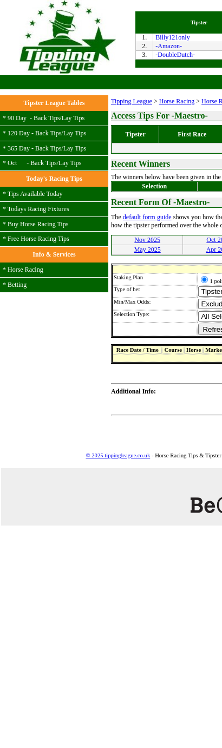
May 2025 (147, 249)
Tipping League (131, 101)
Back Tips (47, 118)
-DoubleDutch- (175, 54)
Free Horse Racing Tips (38, 238)
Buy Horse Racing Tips (38, 224)
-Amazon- (168, 46)
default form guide (147, 217)
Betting (17, 284)
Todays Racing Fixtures (38, 209)
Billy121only (172, 37)
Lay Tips (73, 118)
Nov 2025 (147, 240)
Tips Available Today (35, 194)
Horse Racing (25, 269)
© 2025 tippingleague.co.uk (118, 455)
